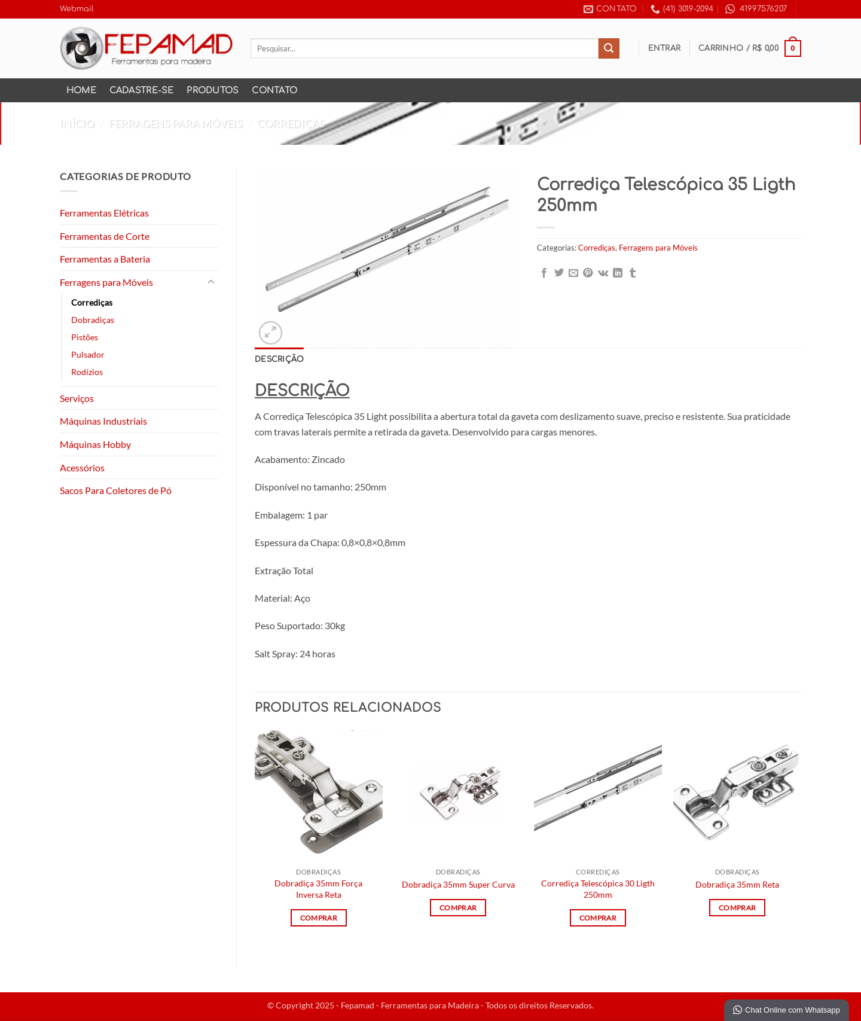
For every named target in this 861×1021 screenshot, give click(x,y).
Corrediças (291, 123)
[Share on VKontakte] (603, 273)
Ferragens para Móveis (176, 123)
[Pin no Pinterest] (588, 273)
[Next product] (767, 123)
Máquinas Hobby (95, 444)
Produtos (213, 90)
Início (77, 123)
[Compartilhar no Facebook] (544, 273)
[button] (664, 48)
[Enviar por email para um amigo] (573, 273)
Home (81, 90)
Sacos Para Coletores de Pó (116, 490)
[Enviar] (609, 48)
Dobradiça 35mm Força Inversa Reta (318, 889)
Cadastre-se (141, 90)
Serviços (77, 398)
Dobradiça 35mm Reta (737, 884)
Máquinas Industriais (103, 420)
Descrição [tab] (279, 359)
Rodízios (87, 372)
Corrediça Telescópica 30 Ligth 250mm (598, 889)
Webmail (77, 9)
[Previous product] (790, 123)
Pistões (84, 337)
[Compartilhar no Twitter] (559, 273)
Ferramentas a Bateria (105, 258)
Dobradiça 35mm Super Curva (458, 884)
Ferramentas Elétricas (104, 212)
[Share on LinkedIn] (617, 273)
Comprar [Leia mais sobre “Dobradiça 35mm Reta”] (737, 908)
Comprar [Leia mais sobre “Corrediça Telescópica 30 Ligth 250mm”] (597, 918)
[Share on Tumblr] (632, 273)
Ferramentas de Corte (104, 236)
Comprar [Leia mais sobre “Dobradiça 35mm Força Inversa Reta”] (318, 918)
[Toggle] (211, 282)
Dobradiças (92, 320)
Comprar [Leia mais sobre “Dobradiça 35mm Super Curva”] (458, 908)
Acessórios (82, 467)
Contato (274, 90)
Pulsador (88, 354)
